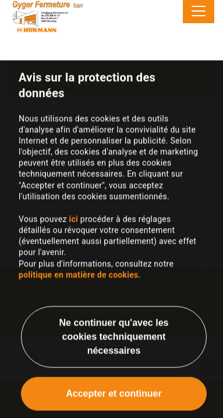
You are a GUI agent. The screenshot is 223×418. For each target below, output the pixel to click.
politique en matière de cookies (79, 281)
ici (73, 225)
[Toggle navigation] (198, 11)
